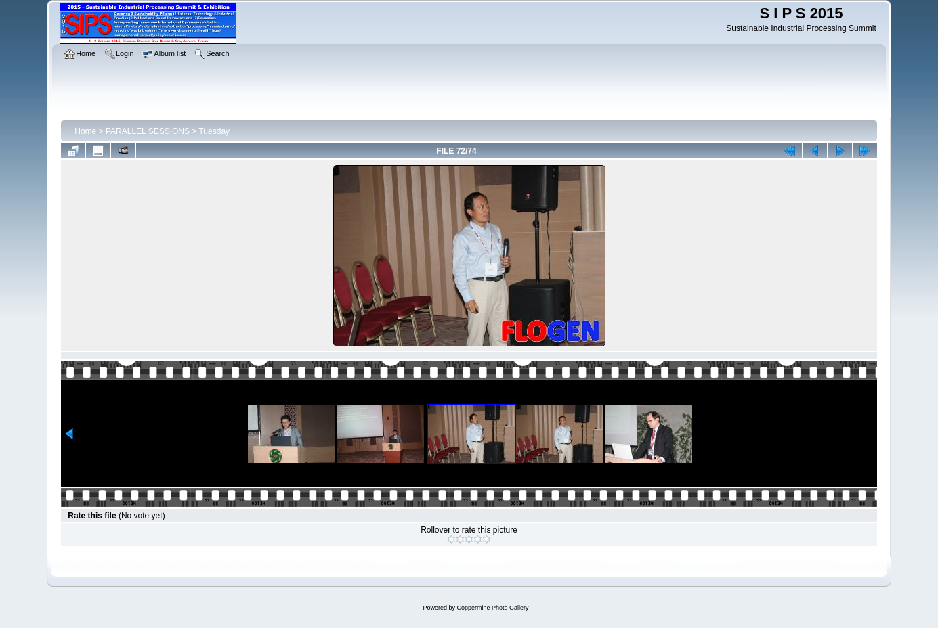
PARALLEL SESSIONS (148, 131)
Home (85, 131)
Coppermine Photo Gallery (492, 607)
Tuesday (214, 131)
